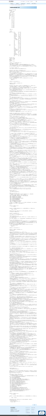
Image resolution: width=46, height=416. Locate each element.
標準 (28, 1)
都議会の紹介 (12, 3)
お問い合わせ (33, 409)
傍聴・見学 (28, 3)
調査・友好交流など (34, 3)
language (24, 1)
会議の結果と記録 (23, 3)
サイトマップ (22, 1)
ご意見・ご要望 (33, 407)
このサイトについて (28, 407)
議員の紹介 (17, 3)
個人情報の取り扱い (28, 409)
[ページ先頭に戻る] (34, 405)
